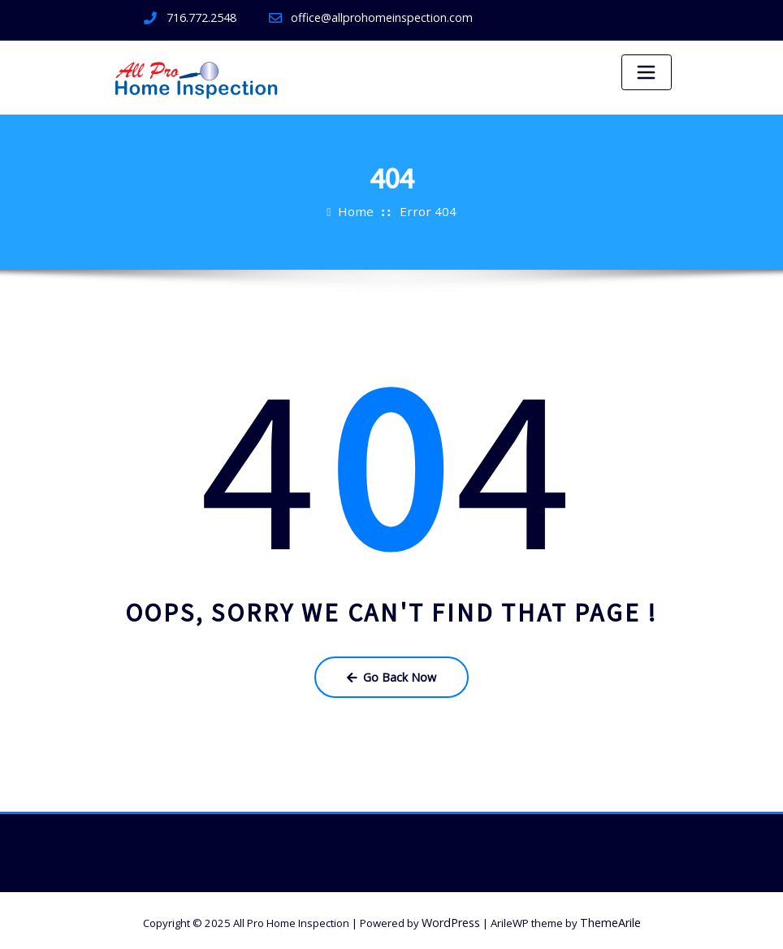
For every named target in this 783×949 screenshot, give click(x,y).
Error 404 (426, 211)
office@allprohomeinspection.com (375, 17)
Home (360, 211)
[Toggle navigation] (646, 72)
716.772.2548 (201, 17)
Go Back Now (391, 674)
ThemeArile (609, 917)
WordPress (453, 917)
